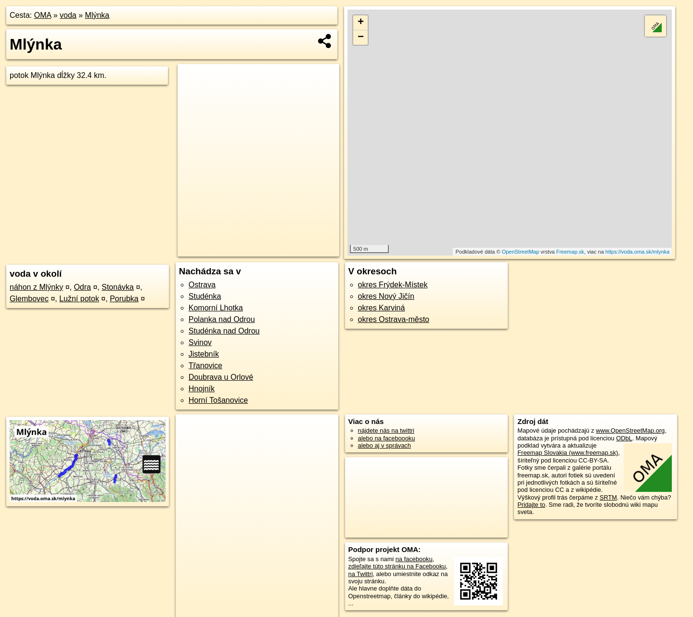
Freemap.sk (570, 252)
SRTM (608, 497)
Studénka (205, 296)
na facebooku (414, 559)
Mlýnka (97, 15)
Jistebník (204, 354)
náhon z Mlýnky (36, 287)
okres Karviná (381, 308)
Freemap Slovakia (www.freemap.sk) (567, 452)
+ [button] (361, 22)
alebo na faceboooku (386, 438)
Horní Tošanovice (218, 400)
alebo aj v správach (384, 445)
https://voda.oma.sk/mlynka (637, 252)
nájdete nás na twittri (386, 430)
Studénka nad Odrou (224, 331)
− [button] (361, 37)
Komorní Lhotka (216, 308)
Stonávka (118, 287)
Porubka (124, 299)
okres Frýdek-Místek (393, 285)
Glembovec (29, 299)
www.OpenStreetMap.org (630, 430)
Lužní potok (79, 299)
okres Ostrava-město (393, 319)
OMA (42, 15)
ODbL (624, 438)
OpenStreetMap (520, 252)
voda (68, 15)
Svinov (200, 342)
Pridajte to (531, 504)
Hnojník (202, 389)
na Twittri (360, 574)
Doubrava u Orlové (221, 377)
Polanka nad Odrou (222, 319)
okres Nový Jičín (386, 296)
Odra (82, 287)
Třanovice (205, 365)
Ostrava (202, 285)
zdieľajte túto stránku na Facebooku (397, 566)
